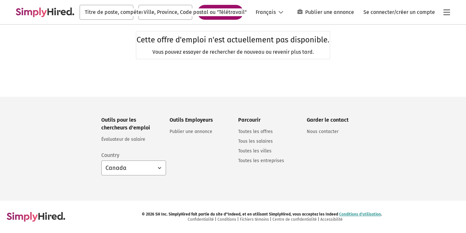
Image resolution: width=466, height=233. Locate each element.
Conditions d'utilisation (360, 214)
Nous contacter (322, 131)
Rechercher (220, 12)
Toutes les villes (255, 151)
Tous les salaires (255, 141)
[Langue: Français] (269, 12)
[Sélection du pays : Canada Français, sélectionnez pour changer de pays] (133, 168)
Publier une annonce (325, 12)
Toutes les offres (255, 131)
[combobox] (106, 12)
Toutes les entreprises (261, 160)
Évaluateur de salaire (123, 139)
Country (110, 155)
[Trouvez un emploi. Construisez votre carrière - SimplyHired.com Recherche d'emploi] (45, 12)
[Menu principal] (446, 12)
